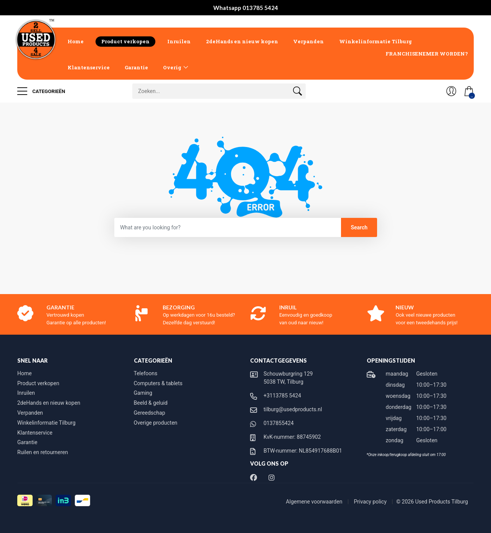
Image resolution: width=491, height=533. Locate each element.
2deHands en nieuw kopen (242, 41)
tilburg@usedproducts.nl (293, 409)
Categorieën (41, 91)
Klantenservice (89, 67)
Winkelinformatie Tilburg (375, 41)
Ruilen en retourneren (42, 452)
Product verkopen (125, 41)
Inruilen (179, 41)
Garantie (136, 67)
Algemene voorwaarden (315, 502)
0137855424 (279, 423)
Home (76, 41)
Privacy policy (371, 502)
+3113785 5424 (282, 395)
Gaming (143, 393)
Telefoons (146, 373)
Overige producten (156, 423)
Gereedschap (149, 413)
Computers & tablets (158, 383)
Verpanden (308, 41)
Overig (172, 67)
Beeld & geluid (151, 403)
